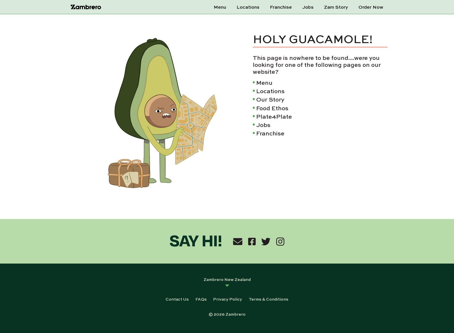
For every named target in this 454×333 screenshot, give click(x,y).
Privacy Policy (227, 299)
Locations (248, 7)
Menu (220, 7)
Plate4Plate (274, 116)
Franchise (281, 7)
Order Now (370, 7)
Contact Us (177, 299)
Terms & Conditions (268, 299)
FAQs (201, 299)
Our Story (270, 99)
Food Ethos (272, 108)
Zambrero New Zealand (227, 279)
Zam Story (336, 7)
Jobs (308, 7)
